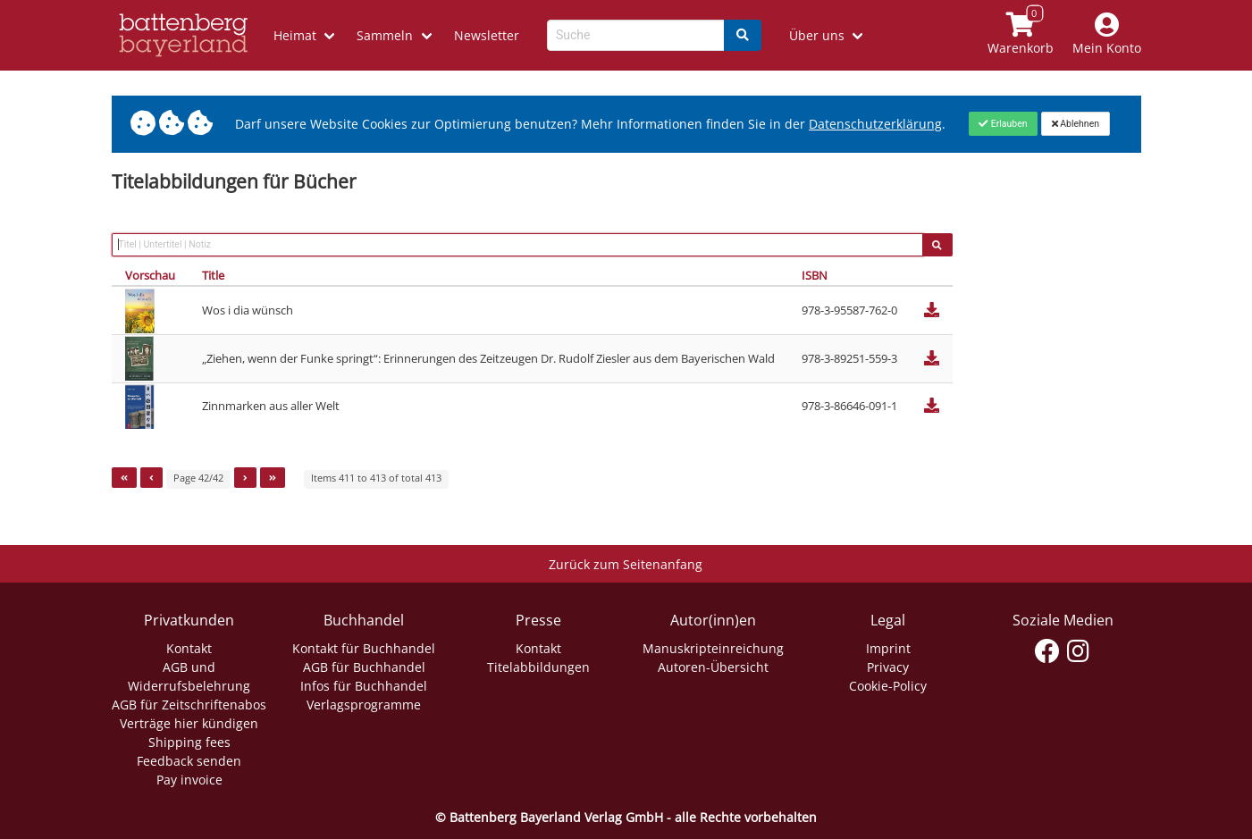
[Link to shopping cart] (1020, 35)
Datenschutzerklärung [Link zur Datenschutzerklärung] (875, 123)
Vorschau (150, 275)
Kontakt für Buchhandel (363, 648)
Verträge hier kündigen (189, 723)
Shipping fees (189, 742)
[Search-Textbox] (636, 35)
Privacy (888, 667)
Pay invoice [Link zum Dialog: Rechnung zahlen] (189, 779)
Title (213, 275)
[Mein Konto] (1106, 35)
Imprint (888, 648)
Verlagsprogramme (364, 704)
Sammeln (385, 35)
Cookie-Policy (888, 685)
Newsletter (486, 35)
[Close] (1003, 123)
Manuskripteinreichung (713, 648)
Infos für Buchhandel (363, 685)
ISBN (815, 275)
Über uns (816, 35)
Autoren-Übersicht (713, 667)
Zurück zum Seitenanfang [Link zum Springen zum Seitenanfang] (625, 564)
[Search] (742, 35)
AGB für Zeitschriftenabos (189, 704)
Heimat (294, 35)
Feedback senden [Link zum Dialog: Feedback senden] (189, 760)
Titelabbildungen (538, 667)
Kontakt (189, 648)
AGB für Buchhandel (364, 667)
